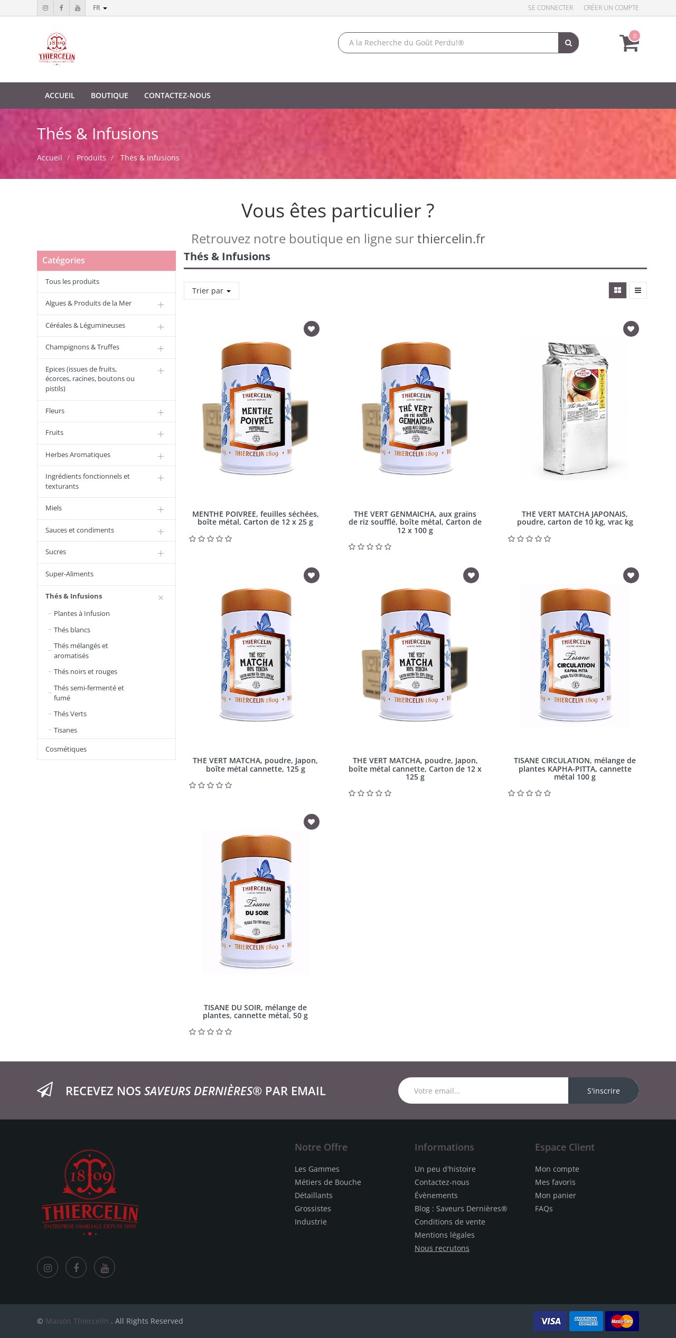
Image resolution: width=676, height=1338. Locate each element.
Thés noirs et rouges (85, 671)
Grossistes (313, 1208)
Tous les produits (72, 281)
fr (100, 7)
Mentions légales (445, 1235)
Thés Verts (70, 713)
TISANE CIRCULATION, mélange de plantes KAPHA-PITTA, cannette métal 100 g (575, 768)
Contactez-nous (442, 1182)
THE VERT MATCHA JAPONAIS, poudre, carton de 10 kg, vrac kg (575, 518)
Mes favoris (555, 1182)
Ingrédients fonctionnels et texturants (87, 481)
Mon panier (555, 1195)
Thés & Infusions (150, 158)
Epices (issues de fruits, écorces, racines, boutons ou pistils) (90, 378)
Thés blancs (72, 629)
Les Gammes (317, 1169)
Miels (53, 508)
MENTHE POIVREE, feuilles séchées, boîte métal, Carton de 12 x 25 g (255, 518)
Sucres (55, 551)
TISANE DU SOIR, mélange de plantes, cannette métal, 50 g (255, 1011)
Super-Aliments (69, 573)
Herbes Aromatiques (77, 454)
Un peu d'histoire (445, 1169)
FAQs (544, 1208)
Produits (91, 158)
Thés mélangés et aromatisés (81, 650)
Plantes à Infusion (82, 613)
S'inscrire (603, 1091)
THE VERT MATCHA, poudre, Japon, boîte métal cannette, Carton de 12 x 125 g (415, 768)
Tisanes (65, 730)
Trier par (211, 291)
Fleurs (54, 410)
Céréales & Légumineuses (85, 325)
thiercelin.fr (451, 238)
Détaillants (314, 1195)
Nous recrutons (442, 1248)
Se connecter (550, 7)
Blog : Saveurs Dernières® (461, 1208)
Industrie (311, 1222)
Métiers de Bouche (328, 1182)
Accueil (49, 158)
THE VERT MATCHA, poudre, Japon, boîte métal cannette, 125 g (255, 764)
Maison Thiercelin (77, 1321)
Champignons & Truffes (82, 347)
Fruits (54, 432)
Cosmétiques (66, 749)
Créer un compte (611, 7)
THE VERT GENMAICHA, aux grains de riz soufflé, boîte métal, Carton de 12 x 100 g (415, 522)
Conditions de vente (450, 1222)
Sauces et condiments (79, 530)
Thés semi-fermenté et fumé (89, 693)
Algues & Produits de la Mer (88, 303)
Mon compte (557, 1169)
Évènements (436, 1195)
